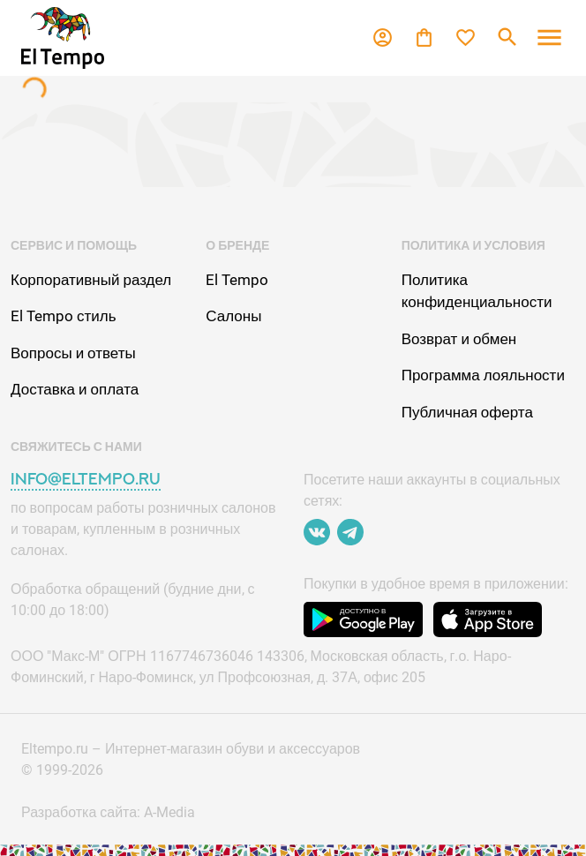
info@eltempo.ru (86, 478)
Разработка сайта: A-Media (108, 812)
